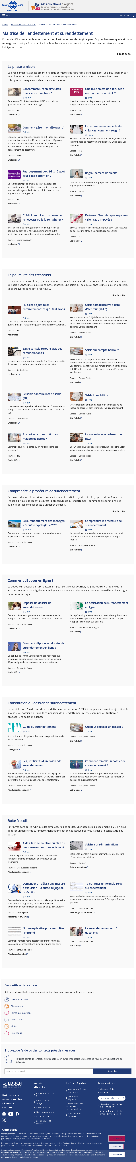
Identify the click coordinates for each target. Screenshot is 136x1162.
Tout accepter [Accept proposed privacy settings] (117, 1138)
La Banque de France (43, 1122)
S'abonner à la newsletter (106, 1090)
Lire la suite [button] (124, 53)
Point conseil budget (43, 1102)
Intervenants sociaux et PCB (23, 25)
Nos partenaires (45, 1112)
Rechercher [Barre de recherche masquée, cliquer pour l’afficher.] (124, 15)
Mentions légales (73, 1098)
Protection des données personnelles (75, 1106)
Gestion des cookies (74, 1115)
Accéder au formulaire (17, 916)
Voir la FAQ (75, 945)
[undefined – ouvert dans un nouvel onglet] (4, 1114)
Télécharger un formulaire (81, 912)
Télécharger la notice (17, 954)
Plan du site (43, 1116)
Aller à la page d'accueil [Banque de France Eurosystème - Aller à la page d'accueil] (15, 6)
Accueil (5, 25)
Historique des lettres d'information (112, 1105)
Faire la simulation (78, 867)
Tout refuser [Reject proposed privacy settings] (116, 1146)
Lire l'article (12, 114)
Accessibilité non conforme (77, 1090)
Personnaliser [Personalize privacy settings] (117, 1154)
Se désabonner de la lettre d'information (111, 1112)
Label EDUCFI (43, 1107)
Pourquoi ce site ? (45, 1094)
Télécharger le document (18, 790)
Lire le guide (13, 749)
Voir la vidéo (75, 114)
